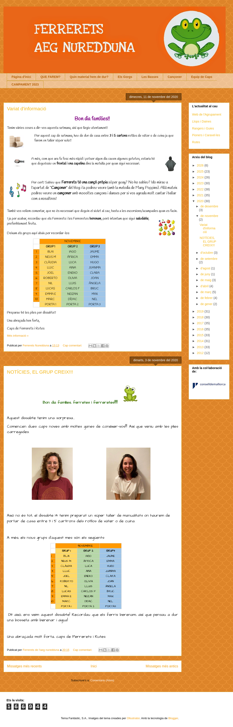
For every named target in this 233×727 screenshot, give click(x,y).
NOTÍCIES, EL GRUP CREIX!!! (40, 372)
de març (206, 292)
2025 (200, 171)
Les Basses (150, 77)
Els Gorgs (125, 77)
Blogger (173, 718)
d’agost (205, 268)
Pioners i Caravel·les (206, 135)
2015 (200, 335)
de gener (206, 304)
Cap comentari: (73, 345)
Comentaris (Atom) (102, 680)
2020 (200, 201)
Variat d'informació (26, 108)
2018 (200, 317)
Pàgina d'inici (21, 77)
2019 (200, 311)
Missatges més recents (24, 666)
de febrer (206, 298)
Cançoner (175, 77)
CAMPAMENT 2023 (25, 84)
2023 (200, 183)
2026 (200, 165)
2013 (200, 347)
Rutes (196, 142)
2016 (200, 329)
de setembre (208, 258)
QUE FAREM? (51, 77)
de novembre (209, 216)
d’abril (204, 286)
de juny (205, 274)
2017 (200, 323)
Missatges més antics (162, 666)
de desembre (209, 206)
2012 (200, 353)
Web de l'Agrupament (206, 114)
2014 (200, 341)
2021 (200, 195)
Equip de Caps (201, 77)
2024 (200, 177)
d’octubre (207, 252)
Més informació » (18, 335)
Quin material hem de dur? (89, 77)
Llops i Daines (201, 121)
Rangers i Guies (203, 128)
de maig (206, 280)
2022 (200, 189)
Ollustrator (133, 718)
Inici (94, 666)
